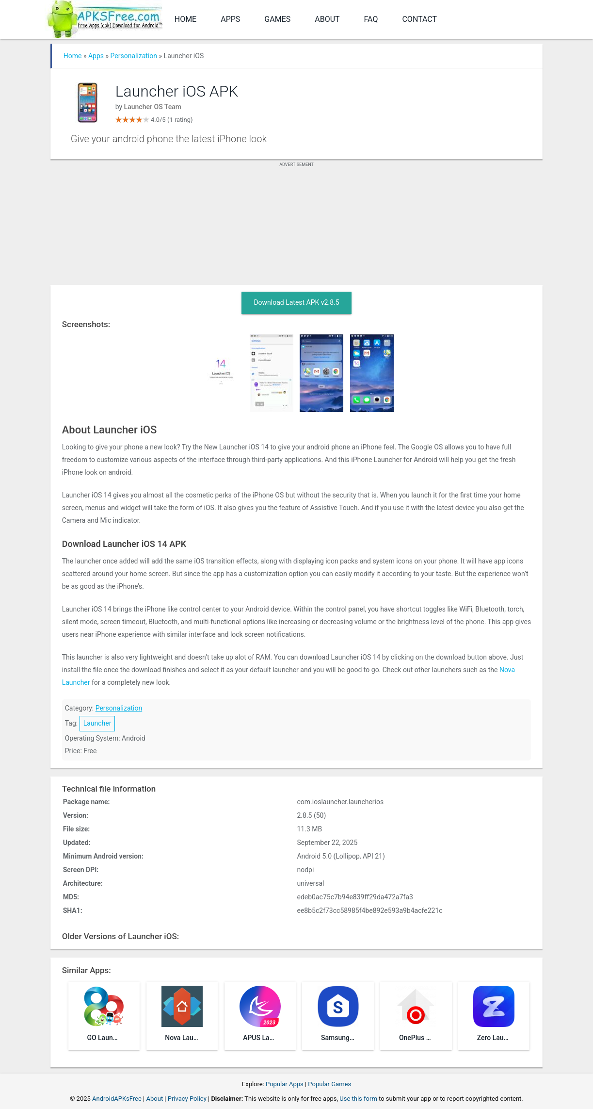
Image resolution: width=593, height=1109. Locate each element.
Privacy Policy (187, 1098)
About (327, 19)
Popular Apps (285, 1084)
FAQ (371, 19)
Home (185, 19)
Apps (230, 19)
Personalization (134, 56)
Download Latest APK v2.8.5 (296, 302)
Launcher (97, 723)
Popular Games (329, 1084)
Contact (419, 19)
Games (277, 19)
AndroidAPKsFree (117, 1098)
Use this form (358, 1098)
